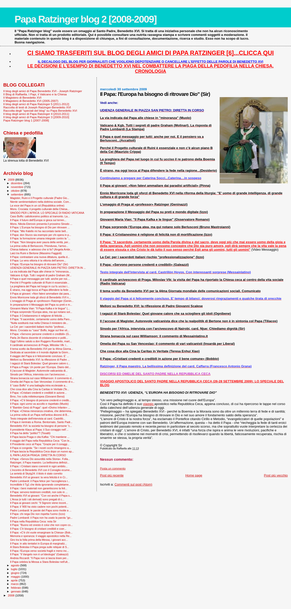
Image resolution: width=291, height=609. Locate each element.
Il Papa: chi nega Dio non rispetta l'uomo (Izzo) (37, 513)
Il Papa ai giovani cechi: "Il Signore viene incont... (39, 502)
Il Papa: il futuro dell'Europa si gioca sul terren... (38, 220)
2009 (11, 179)
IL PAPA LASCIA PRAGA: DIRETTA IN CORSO (38, 455)
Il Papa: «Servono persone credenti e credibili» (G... (40, 333)
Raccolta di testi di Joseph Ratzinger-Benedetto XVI (37, 107)
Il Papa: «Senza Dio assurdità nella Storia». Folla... (40, 458)
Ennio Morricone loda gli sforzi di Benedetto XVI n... (40, 297)
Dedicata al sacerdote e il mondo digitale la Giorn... (40, 352)
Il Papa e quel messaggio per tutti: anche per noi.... (40, 278)
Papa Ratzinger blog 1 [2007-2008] (26, 120)
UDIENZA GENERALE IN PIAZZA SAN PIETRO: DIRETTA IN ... (48, 267)
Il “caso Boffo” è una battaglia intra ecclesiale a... (38, 385)
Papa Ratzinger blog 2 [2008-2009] (86, 19)
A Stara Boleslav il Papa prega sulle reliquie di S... (39, 547)
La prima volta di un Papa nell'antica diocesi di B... (39, 414)
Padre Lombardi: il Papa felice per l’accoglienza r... (40, 481)
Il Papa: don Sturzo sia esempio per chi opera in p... (40, 234)
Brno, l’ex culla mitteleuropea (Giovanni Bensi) (37, 396)
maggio (16, 576)
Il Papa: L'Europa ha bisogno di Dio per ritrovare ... (40, 227)
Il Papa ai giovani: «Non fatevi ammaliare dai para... (40, 293)
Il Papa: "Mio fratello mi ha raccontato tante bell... (39, 231)
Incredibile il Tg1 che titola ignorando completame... (40, 484)
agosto (15, 565)
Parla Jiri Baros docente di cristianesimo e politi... (39, 337)
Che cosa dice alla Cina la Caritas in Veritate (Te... (39, 389)
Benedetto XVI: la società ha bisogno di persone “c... (41, 425)
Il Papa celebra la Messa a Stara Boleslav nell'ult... (40, 561)
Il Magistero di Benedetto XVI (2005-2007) (30, 100)
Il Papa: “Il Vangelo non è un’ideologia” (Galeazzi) (39, 554)
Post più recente (112, 475)
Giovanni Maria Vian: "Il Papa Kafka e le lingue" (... (40, 308)
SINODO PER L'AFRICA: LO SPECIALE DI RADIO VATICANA (47, 212)
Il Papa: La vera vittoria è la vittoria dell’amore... (38, 260)
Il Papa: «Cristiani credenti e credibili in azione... (38, 392)
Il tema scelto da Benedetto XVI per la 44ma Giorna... (41, 348)
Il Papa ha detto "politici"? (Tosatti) (30, 433)
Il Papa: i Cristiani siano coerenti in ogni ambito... (39, 466)
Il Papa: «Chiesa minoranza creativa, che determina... (41, 411)
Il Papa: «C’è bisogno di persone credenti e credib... (40, 400)
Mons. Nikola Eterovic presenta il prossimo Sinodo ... (41, 223)
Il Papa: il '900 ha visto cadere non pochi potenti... (39, 506)
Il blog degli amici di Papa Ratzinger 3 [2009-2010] (36, 117)
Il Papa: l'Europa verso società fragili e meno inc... (39, 550)
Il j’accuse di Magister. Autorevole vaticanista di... (39, 370)
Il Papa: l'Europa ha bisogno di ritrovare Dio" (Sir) (39, 264)
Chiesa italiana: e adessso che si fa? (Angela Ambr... (41, 249)
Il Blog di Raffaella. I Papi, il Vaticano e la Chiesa (35, 94)
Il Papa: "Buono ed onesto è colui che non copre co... (41, 524)
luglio (14, 569)
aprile (15, 580)
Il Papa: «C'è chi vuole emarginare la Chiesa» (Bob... (41, 532)
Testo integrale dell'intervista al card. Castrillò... (37, 418)
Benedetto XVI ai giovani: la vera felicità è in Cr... (39, 477)
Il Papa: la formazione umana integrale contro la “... (40, 238)
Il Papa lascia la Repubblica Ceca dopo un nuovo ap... (42, 451)
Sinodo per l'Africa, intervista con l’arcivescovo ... (39, 374)
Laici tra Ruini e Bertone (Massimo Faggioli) (36, 253)
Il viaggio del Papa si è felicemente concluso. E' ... (39, 356)
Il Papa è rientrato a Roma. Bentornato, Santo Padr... (41, 422)
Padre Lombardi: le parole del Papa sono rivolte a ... (40, 510)
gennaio (16, 591)
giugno (15, 572)
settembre (17, 194)
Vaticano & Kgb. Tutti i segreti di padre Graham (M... (40, 275)
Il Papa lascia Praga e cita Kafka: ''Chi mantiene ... (39, 436)
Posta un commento (113, 468)
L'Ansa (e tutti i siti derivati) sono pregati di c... (37, 499)
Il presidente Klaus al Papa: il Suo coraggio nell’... (39, 429)
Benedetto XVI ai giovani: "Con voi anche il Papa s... (41, 495)
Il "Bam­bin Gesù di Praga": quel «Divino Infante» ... (40, 407)
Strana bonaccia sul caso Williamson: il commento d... (42, 378)
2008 (11, 595)
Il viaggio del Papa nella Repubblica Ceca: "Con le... (40, 440)
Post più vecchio (276, 475)
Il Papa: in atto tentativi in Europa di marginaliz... (38, 543)
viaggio (148, 404)
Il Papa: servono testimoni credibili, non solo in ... (39, 492)
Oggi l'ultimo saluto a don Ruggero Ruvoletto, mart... (41, 341)
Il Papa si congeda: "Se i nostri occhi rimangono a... (40, 447)
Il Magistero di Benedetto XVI (22, 97)
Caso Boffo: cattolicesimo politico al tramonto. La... (40, 216)
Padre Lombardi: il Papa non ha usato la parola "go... (41, 517)
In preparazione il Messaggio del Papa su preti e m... (41, 304)
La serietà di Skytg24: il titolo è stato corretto (36, 473)
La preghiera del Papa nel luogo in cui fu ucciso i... (39, 286)
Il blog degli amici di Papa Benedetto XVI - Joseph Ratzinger (42, 91)
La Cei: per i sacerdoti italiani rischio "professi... (38, 326)
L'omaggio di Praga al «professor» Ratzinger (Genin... (42, 300)
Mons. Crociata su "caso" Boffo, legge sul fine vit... (39, 330)
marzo (15, 583)
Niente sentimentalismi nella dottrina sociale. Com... (40, 201)
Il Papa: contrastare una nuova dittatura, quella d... (40, 256)
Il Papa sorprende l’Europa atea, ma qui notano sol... (41, 311)
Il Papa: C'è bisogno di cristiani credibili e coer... (38, 528)
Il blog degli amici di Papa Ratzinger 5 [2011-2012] (36, 104)
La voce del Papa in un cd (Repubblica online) (37, 205)
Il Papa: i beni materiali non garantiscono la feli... (38, 488)
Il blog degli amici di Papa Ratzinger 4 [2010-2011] (36, 113)
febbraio (16, 587)
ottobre (16, 190)
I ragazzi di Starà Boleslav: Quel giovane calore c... (40, 363)
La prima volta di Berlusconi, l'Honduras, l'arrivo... (39, 245)
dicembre (17, 183)
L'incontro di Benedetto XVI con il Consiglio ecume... (41, 469)
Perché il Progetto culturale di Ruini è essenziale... (39, 282)
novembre (17, 186)
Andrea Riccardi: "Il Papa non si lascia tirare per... (39, 558)
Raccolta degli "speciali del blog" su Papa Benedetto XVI (40, 110)
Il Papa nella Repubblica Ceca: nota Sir (33, 521)
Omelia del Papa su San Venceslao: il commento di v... (42, 381)
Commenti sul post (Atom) (133, 484)
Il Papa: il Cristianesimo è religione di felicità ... (37, 315)
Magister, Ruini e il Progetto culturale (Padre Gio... (39, 197)
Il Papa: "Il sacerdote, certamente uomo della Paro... (41, 319)
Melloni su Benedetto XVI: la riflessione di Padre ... (40, 359)
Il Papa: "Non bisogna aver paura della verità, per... (40, 242)
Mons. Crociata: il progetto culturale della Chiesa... (39, 209)
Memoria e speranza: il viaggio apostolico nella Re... (41, 535)
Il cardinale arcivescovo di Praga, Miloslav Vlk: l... (39, 345)
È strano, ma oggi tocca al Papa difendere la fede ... (40, 289)
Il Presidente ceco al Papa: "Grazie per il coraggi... (39, 444)
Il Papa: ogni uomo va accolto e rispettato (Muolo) (39, 403)
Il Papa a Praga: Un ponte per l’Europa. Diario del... (40, 367)
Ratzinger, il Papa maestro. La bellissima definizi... (39, 462)
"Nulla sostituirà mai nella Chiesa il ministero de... (39, 322)
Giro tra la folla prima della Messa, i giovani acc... (39, 539)
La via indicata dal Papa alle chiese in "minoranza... (40, 271)
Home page (193, 475)
